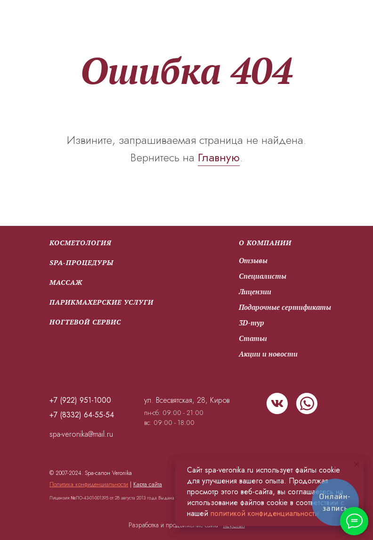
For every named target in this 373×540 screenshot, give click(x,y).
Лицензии (255, 291)
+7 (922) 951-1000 (80, 400)
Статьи (253, 338)
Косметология (80, 242)
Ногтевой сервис (85, 321)
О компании (265, 242)
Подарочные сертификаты (285, 307)
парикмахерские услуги (101, 302)
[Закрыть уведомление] (356, 464)
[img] (277, 403)
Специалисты (262, 276)
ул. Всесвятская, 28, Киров (186, 400)
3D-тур (251, 322)
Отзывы (253, 260)
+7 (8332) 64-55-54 (81, 414)
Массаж (65, 282)
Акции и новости (268, 353)
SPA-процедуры (81, 262)
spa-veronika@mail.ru (81, 434)
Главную (219, 157)
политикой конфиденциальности (265, 513)
